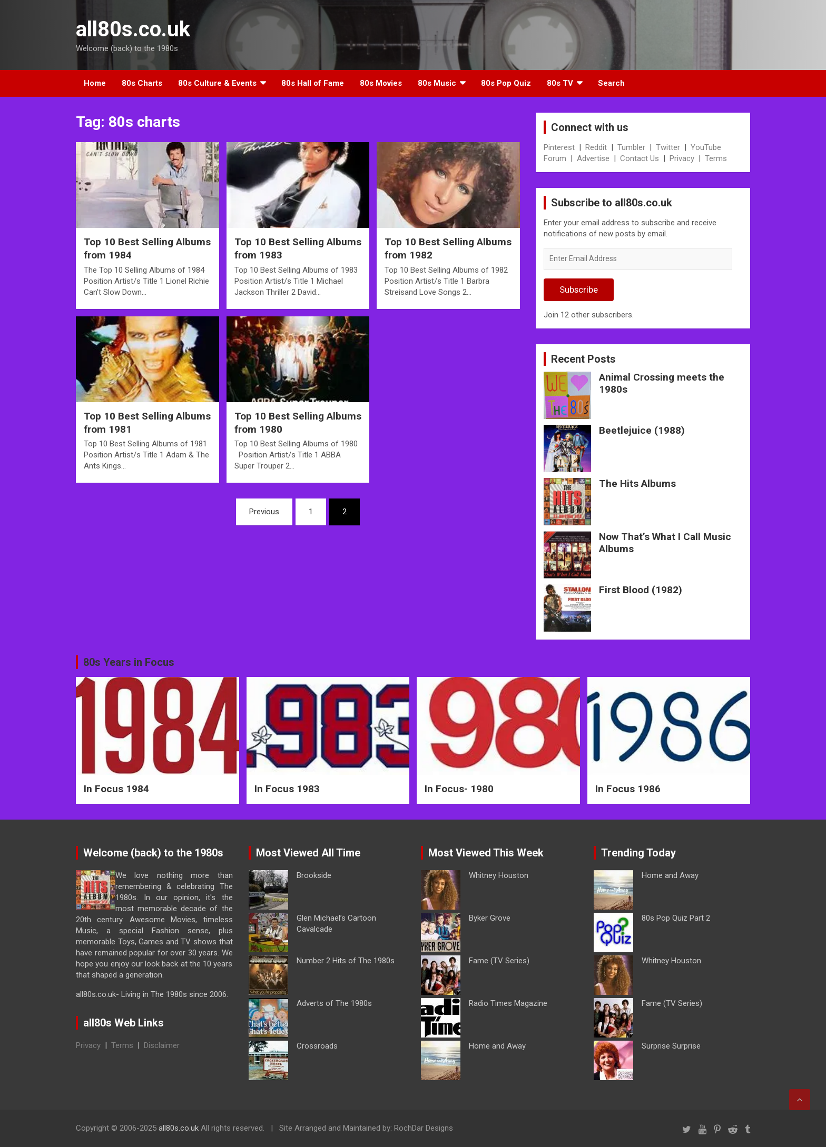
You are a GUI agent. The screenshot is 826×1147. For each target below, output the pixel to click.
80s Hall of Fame (312, 83)
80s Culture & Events (217, 83)
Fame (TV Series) (499, 960)
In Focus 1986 (628, 789)
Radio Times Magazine (508, 1003)
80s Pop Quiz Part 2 (676, 918)
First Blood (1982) (640, 590)
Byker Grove (489, 918)
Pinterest (559, 147)
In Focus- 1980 (459, 789)
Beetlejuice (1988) (642, 430)
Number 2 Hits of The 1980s (346, 960)
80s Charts (142, 83)
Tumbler (631, 147)
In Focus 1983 (287, 789)
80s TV (560, 83)
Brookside (314, 875)
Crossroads (317, 1046)
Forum (555, 158)
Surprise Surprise (671, 1046)
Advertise (593, 158)
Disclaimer (162, 1045)
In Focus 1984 (116, 789)
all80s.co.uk (133, 29)
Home (95, 83)
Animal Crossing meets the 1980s (661, 383)
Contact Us (639, 158)
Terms (716, 158)
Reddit (596, 147)
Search (611, 83)
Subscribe (578, 289)
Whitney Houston (498, 875)
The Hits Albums (637, 483)
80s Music (437, 83)
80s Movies (381, 83)
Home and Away (497, 1046)
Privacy (682, 158)
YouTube (706, 147)
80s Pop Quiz (506, 83)
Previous (264, 511)
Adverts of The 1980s (334, 1003)
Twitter (668, 147)
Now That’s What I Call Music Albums (665, 543)
